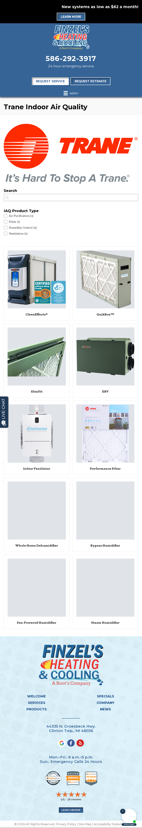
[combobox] (71, 197)
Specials (105, 696)
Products (36, 709)
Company (105, 703)
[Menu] (71, 93)
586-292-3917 (71, 58)
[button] (71, 216)
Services (36, 703)
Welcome (36, 696)
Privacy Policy (66, 824)
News (105, 709)
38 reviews (74, 799)
